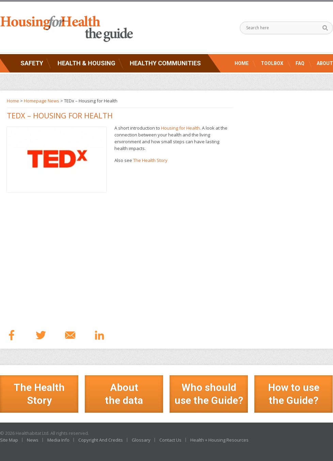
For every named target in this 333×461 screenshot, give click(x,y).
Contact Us (170, 440)
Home (242, 63)
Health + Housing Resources (219, 440)
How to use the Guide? (293, 393)
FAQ (300, 63)
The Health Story (150, 160)
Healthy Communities (165, 63)
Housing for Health (180, 128)
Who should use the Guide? (208, 393)
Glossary (141, 440)
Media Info (58, 440)
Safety (31, 63)
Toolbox (272, 63)
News (32, 440)
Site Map (9, 440)
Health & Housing (86, 63)
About (325, 63)
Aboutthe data (124, 393)
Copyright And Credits (100, 440)
